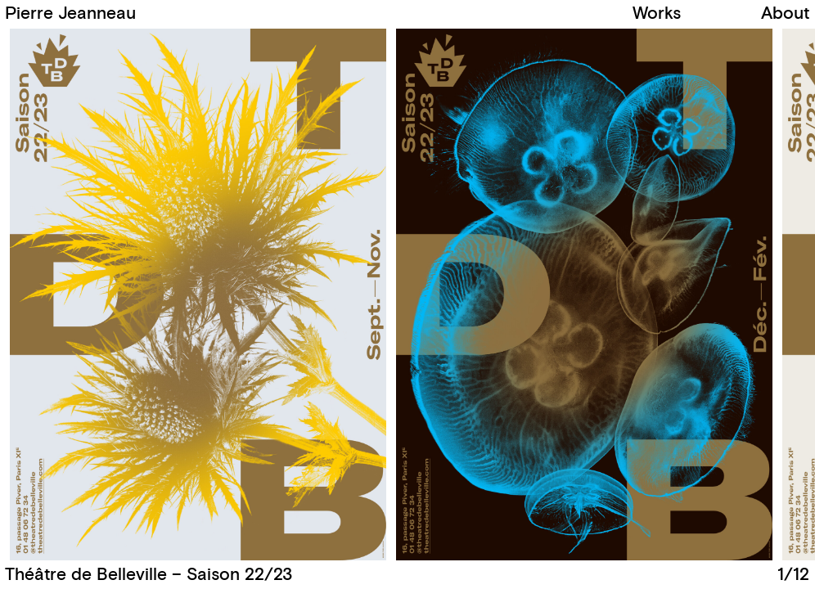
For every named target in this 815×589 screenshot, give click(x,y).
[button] (608, 295)
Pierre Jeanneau (70, 13)
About (785, 13)
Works (657, 13)
